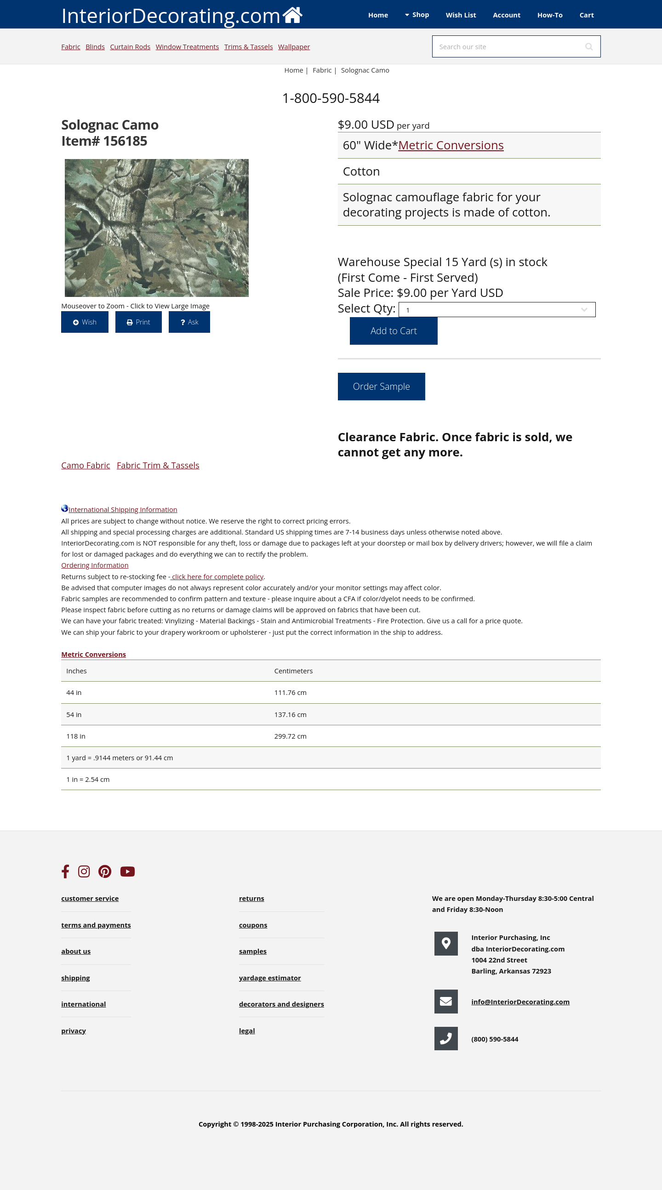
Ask (193, 321)
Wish (89, 321)
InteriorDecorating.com (182, 14)
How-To (550, 14)
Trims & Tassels (248, 46)
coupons (253, 924)
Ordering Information (94, 564)
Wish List (461, 14)
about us (76, 951)
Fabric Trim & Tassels (158, 465)
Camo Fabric (85, 465)
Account (506, 14)
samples (253, 951)
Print (143, 321)
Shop (420, 14)
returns (251, 898)
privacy (73, 1030)
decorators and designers (281, 1003)
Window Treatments (187, 46)
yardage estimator (270, 977)
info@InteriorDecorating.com (520, 1001)
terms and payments (96, 924)
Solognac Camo (366, 69)
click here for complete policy (216, 576)
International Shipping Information (119, 509)
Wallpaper (294, 46)
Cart (587, 14)
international (83, 1003)
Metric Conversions (451, 145)
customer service (90, 898)
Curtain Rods (130, 46)
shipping (75, 977)
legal (247, 1030)
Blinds (95, 46)
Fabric (70, 46)
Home (378, 14)
